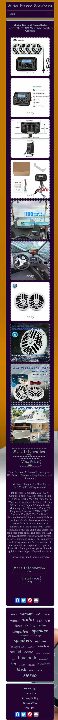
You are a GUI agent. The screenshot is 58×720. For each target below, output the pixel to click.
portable (22, 665)
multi (31, 664)
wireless (43, 646)
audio (28, 619)
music (40, 670)
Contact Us (30, 693)
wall (38, 614)
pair (39, 620)
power (38, 653)
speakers (23, 640)
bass (13, 660)
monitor (40, 641)
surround (26, 614)
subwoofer (46, 653)
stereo (30, 675)
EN (27, 708)
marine (14, 614)
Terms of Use (30, 703)
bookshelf (43, 659)
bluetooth (27, 657)
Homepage (30, 688)
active (31, 670)
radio (47, 614)
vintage (14, 620)
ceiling (30, 625)
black (21, 669)
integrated (18, 647)
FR (33, 708)
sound (15, 651)
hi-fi (47, 620)
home (28, 652)
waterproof (23, 635)
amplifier (21, 631)
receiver (31, 647)
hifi (13, 664)
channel (18, 625)
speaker (40, 631)
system (44, 663)
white (42, 625)
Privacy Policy (30, 698)
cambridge (36, 635)
